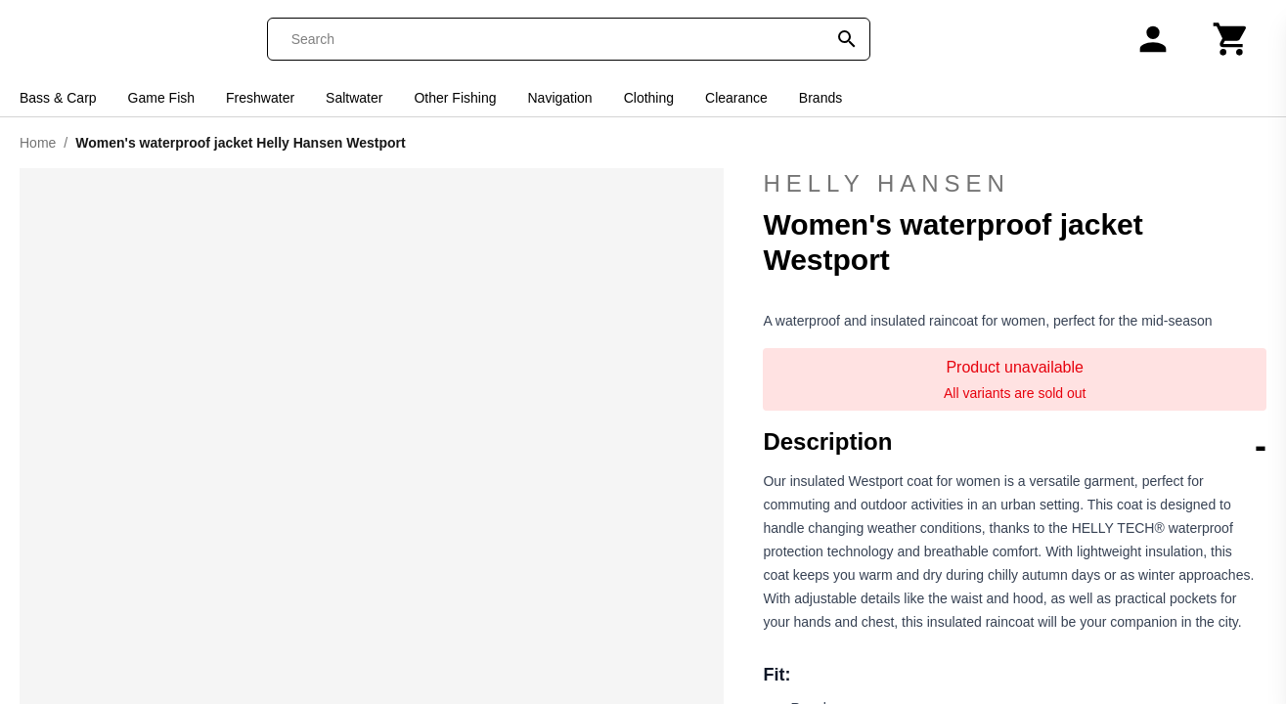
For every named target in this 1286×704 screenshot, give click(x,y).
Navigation (560, 98)
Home (38, 143)
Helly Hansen (1014, 183)
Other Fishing (455, 98)
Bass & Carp (58, 98)
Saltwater (354, 98)
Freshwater (260, 98)
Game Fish (161, 98)
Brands (820, 98)
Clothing (649, 98)
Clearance (736, 98)
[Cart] (1231, 39)
